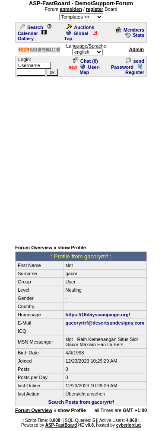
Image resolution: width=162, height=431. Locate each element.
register (94, 9)
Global (77, 33)
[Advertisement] (81, 158)
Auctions (80, 27)
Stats (134, 35)
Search (31, 27)
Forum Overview (33, 247)
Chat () (85, 61)
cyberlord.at (128, 425)
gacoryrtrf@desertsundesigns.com (105, 322)
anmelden (71, 9)
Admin (136, 49)
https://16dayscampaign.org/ (98, 314)
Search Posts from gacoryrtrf (81, 402)
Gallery (32, 36)
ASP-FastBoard (61, 425)
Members (130, 29)
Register (134, 69)
